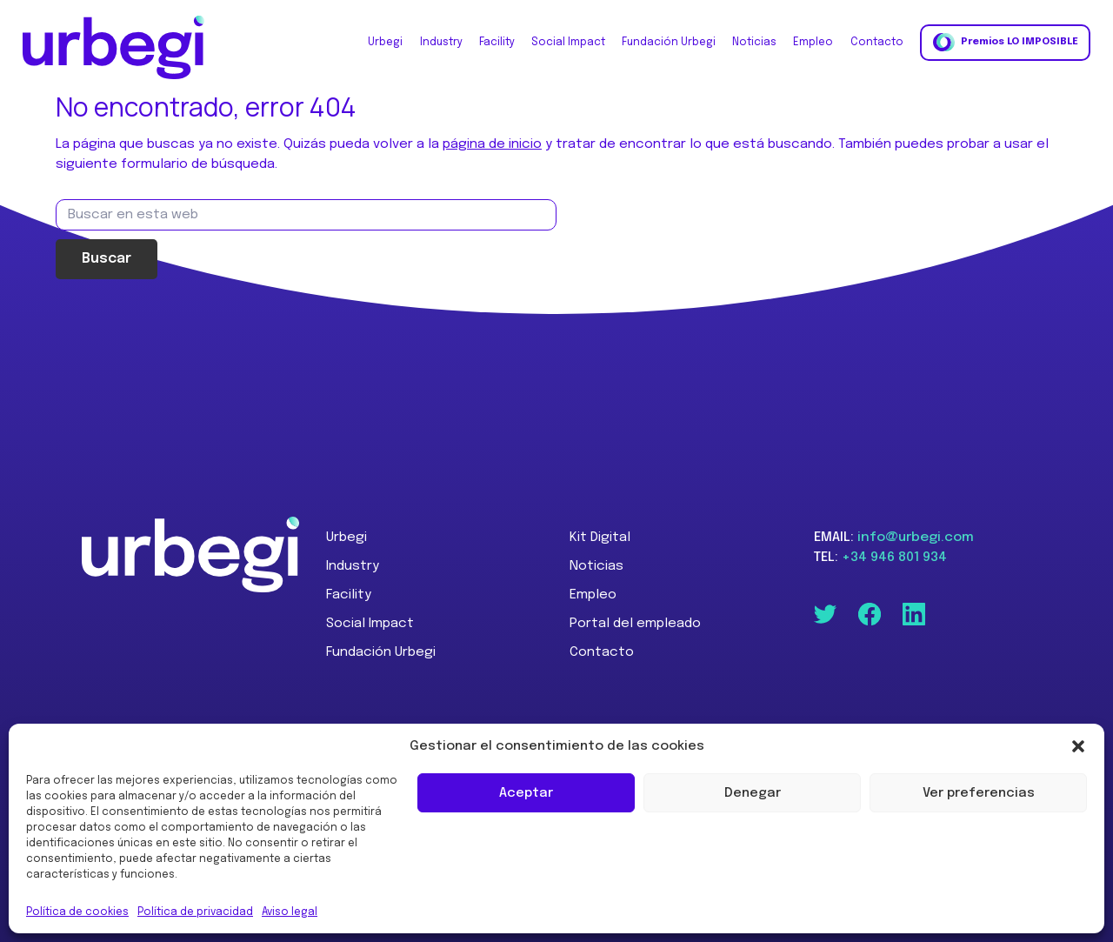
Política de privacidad (195, 912)
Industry (352, 566)
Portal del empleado (635, 624)
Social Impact (370, 624)
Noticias (596, 566)
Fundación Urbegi (381, 652)
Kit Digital (600, 537)
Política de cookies (77, 912)
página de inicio (492, 144)
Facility (348, 595)
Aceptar (526, 793)
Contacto (602, 652)
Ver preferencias (979, 793)
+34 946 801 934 (894, 558)
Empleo (593, 595)
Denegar (752, 793)
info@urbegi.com (915, 537)
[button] (1078, 746)
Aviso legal (289, 912)
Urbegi (346, 537)
